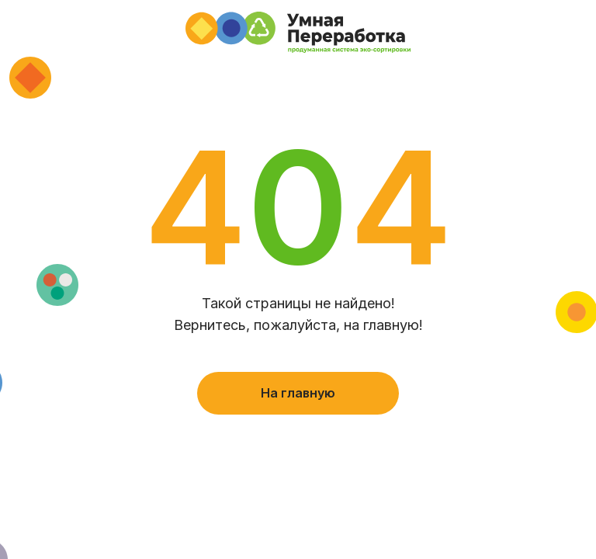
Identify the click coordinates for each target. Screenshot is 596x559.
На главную (298, 393)
